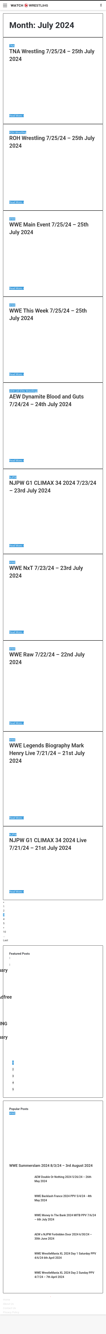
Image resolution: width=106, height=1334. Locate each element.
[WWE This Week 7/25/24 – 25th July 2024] (53, 369)
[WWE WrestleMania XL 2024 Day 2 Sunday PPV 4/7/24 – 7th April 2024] (20, 1284)
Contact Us (9, 1308)
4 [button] (13, 1082)
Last (5, 940)
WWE (12, 218)
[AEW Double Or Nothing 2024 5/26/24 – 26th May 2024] (20, 1189)
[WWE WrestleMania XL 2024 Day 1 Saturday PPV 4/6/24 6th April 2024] (20, 1265)
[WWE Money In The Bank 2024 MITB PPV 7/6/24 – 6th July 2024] (20, 1227)
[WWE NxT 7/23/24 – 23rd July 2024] (53, 627)
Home (6, 1299)
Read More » (16, 115)
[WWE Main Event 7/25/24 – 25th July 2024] (53, 284)
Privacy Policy (11, 1312)
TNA (12, 45)
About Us (8, 1303)
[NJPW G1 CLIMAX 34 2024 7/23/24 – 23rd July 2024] (53, 541)
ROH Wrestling (17, 132)
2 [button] (13, 1069)
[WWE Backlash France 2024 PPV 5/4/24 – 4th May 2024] (20, 1208)
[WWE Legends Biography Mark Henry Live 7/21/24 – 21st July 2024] (53, 813)
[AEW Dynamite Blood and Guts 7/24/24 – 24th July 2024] (53, 456)
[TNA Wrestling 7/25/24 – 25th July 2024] (53, 111)
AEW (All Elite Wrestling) (23, 390)
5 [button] (13, 1089)
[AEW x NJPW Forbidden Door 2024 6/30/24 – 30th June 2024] (20, 1246)
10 (4, 931)
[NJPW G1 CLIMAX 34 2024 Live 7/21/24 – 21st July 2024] (37, 887)
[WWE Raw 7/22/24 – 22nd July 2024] (53, 718)
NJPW (13, 477)
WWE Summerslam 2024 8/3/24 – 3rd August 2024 (51, 1165)
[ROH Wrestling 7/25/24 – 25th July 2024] (53, 197)
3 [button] (13, 1075)
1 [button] (13, 1062)
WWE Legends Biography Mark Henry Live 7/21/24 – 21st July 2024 (47, 753)
